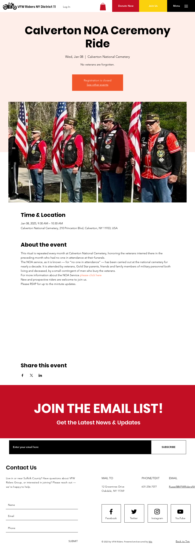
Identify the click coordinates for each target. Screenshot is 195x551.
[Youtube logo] (180, 511)
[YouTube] (180, 518)
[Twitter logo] (134, 511)
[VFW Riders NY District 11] (36, 7)
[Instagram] (157, 518)
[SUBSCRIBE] (168, 447)
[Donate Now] (125, 6)
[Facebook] (111, 518)
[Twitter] (133, 518)
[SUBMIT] (73, 541)
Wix (150, 541)
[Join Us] (153, 6)
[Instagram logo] (157, 511)
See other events (97, 84)
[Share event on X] (31, 375)
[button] (103, 6)
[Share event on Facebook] (22, 375)
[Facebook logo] (111, 511)
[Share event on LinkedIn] (40, 375)
